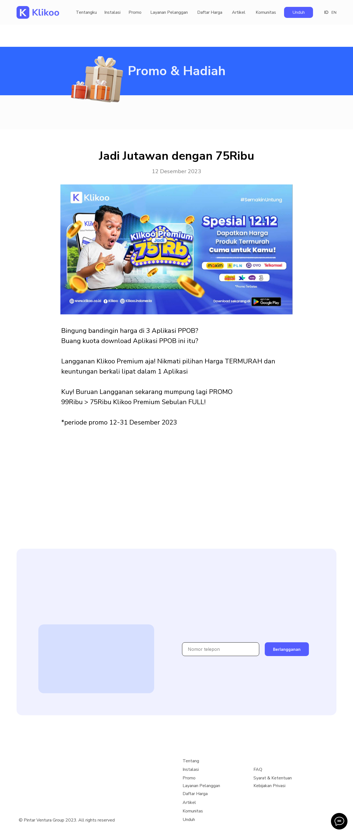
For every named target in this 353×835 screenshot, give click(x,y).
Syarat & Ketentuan (272, 778)
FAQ (257, 769)
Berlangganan (287, 649)
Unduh (298, 12)
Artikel (238, 12)
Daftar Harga (209, 12)
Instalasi (112, 12)
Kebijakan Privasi (269, 786)
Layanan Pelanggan (169, 12)
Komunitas (266, 12)
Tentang (191, 761)
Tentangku (86, 12)
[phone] (220, 649)
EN (333, 12)
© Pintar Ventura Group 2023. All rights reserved (67, 820)
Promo (135, 12)
